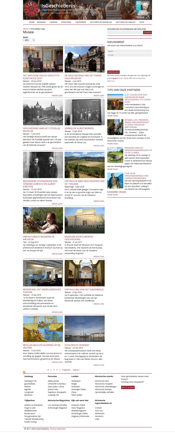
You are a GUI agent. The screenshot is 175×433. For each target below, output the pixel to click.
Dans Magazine (78, 408)
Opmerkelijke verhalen (104, 392)
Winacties (28, 395)
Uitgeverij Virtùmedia (80, 416)
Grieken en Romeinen (33, 405)
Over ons (99, 410)
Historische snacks (125, 22)
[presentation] (127, 62)
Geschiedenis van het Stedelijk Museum (41, 129)
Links (97, 419)
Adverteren (99, 413)
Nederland (75, 381)
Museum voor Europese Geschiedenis (79, 238)
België (74, 383)
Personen (66, 22)
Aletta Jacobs (53, 381)
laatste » (76, 370)
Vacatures (99, 416)
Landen (53, 22)
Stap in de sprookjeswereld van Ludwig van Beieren (136, 175)
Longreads (29, 392)
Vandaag (41, 22)
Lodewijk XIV (53, 395)
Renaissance (29, 413)
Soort (25, 37)
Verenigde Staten (78, 389)
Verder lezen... (113, 115)
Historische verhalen (101, 22)
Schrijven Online (78, 405)
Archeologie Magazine (57, 408)
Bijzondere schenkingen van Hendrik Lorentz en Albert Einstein (40, 184)
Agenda (27, 389)
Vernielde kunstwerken (79, 128)
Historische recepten (104, 383)
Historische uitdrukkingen (105, 386)
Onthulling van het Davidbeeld (84, 289)
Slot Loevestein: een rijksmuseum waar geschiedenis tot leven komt (137, 98)
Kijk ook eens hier (79, 400)
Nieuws (27, 386)
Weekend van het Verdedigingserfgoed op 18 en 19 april (138, 150)
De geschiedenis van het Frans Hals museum (83, 77)
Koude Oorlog (30, 421)
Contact (98, 408)
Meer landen (76, 395)
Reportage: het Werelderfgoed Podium (42, 291)
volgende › (66, 370)
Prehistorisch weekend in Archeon (38, 238)
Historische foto (102, 381)
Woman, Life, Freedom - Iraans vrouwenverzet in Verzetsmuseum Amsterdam (137, 123)
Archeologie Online (79, 413)
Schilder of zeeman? (77, 345)
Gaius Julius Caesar (56, 386)
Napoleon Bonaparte (57, 392)
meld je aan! (128, 387)
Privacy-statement (58, 429)
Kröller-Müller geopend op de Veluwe (41, 346)
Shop (141, 22)
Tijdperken (80, 22)
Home (32, 22)
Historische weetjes (103, 389)
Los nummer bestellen (57, 405)
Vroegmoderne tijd (32, 416)
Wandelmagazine (78, 410)
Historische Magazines (59, 400)
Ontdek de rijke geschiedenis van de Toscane (84, 182)
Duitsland (75, 386)
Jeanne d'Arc (53, 389)
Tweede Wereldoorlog (33, 419)
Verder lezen (57, 95)
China (73, 392)
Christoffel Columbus (57, 383)
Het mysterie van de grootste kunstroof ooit (41, 77)
